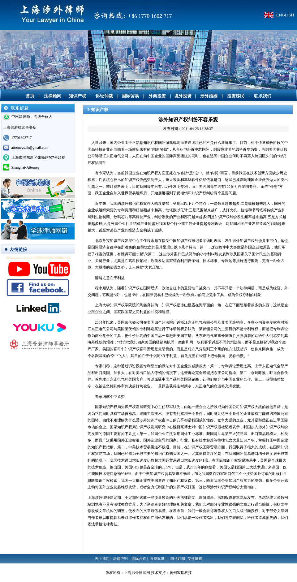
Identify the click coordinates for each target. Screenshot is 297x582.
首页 (30, 96)
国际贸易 (130, 96)
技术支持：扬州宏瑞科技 (171, 573)
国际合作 (138, 558)
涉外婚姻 (208, 96)
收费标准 (157, 558)
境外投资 (183, 96)
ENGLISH (285, 15)
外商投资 (157, 96)
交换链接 (194, 558)
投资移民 (235, 96)
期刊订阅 (177, 558)
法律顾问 (52, 96)
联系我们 (262, 96)
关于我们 (102, 558)
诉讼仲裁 (104, 96)
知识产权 (77, 96)
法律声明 (120, 558)
